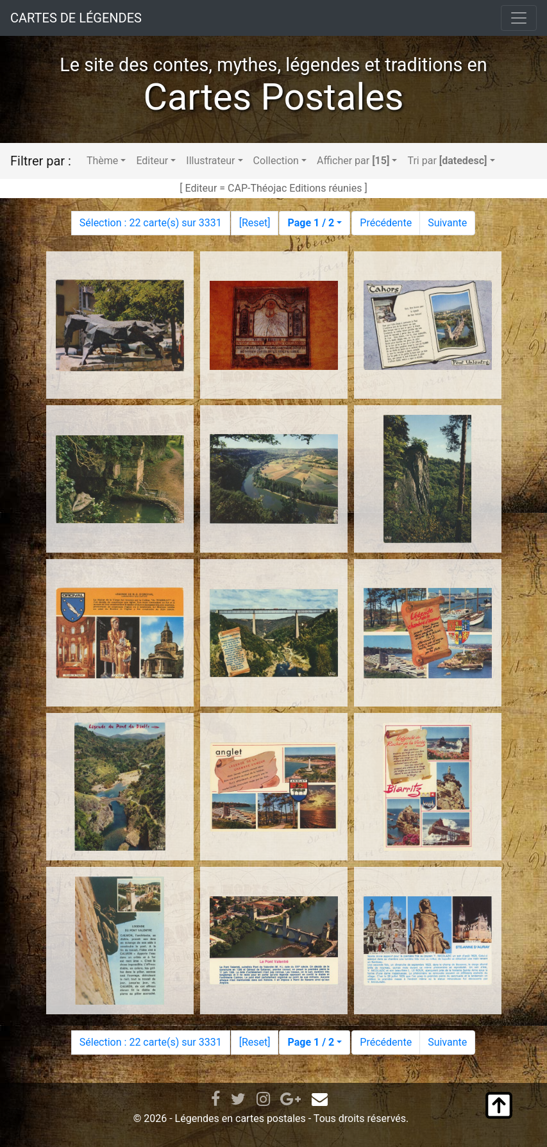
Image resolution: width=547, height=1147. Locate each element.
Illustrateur (210, 161)
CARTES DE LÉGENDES (76, 18)
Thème (102, 161)
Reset (254, 223)
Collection (276, 161)
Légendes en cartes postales (240, 1118)
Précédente (386, 223)
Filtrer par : (40, 161)
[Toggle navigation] (519, 18)
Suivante (447, 223)
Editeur (152, 161)
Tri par (447, 161)
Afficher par (353, 161)
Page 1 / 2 (310, 223)
